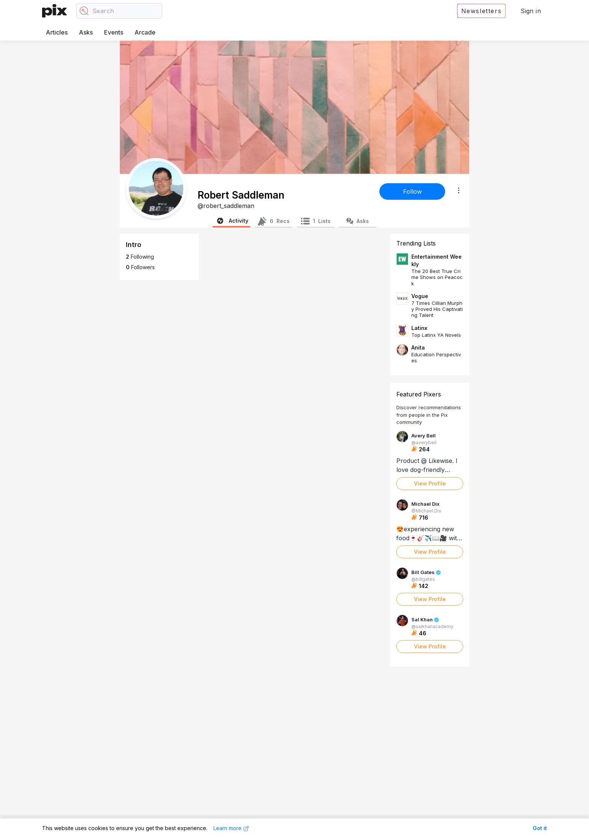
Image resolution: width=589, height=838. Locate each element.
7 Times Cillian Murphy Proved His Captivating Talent (437, 309)
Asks (86, 32)
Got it (540, 828)
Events (113, 32)
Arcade (145, 32)
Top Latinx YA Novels (436, 335)
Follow (412, 191)
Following (140, 256)
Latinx (419, 328)
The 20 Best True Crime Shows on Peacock (437, 277)
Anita (418, 347)
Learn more (231, 828)
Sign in (531, 11)
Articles (57, 32)
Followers (140, 267)
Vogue (419, 296)
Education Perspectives (436, 357)
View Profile (430, 483)
